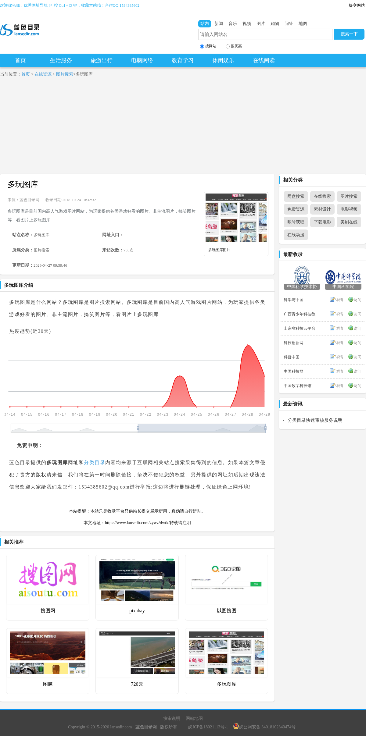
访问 (357, 299)
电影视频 (348, 209)
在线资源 (43, 74)
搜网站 (208, 46)
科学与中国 (293, 299)
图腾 (48, 684)
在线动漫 (295, 235)
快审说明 (171, 718)
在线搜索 (322, 196)
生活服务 (61, 60)
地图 (303, 23)
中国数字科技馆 (297, 385)
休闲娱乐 (223, 60)
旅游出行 (102, 60)
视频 (246, 23)
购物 (275, 23)
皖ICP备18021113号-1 (208, 727)
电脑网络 (142, 60)
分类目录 (94, 462)
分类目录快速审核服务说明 (315, 420)
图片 (261, 23)
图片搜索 (64, 74)
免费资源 (295, 209)
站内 (204, 23)
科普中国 (292, 357)
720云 (137, 684)
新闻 (218, 23)
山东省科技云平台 (299, 328)
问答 (289, 23)
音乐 (232, 23)
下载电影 (322, 222)
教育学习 (183, 60)
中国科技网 (293, 371)
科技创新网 (293, 342)
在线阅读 (264, 60)
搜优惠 (234, 46)
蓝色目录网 (29, 199)
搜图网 (48, 610)
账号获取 (295, 222)
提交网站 (357, 5)
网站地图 (194, 718)
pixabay (137, 610)
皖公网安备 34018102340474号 (264, 727)
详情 (339, 299)
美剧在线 (348, 222)
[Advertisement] (183, 128)
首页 (20, 60)
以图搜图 (226, 610)
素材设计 (322, 209)
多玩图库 (23, 184)
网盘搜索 (295, 196)
